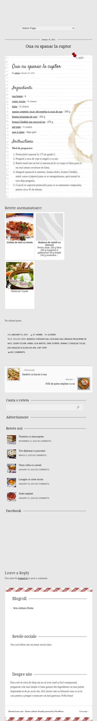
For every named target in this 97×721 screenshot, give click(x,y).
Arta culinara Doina (23, 608)
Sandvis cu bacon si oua (34, 374)
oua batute (17, 96)
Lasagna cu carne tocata (31, 479)
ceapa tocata (19, 343)
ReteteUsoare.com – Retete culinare (32, 11)
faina (14, 106)
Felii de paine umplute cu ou (60, 383)
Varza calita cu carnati (30, 465)
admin (17, 73)
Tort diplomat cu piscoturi (32, 450)
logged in (23, 578)
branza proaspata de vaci (24, 116)
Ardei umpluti (26, 493)
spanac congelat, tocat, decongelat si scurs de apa (37, 111)
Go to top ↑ (84, 711)
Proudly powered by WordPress (50, 711)
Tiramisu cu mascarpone (31, 436)
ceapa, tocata (18, 101)
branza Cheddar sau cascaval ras (28, 122)
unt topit (16, 127)
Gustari (52, 335)
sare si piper (18, 132)
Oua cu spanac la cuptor (48, 46)
